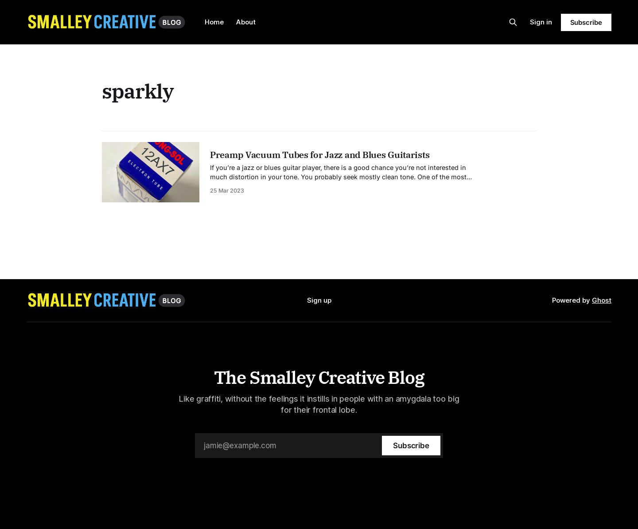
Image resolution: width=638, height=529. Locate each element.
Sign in (541, 22)
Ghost (601, 300)
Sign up (319, 300)
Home (214, 22)
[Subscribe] (411, 445)
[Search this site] (513, 22)
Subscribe (586, 22)
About (246, 22)
